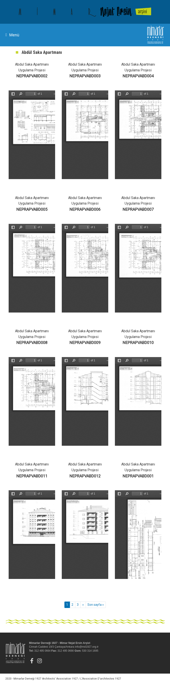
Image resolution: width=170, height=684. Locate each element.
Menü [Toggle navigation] (12, 35)
